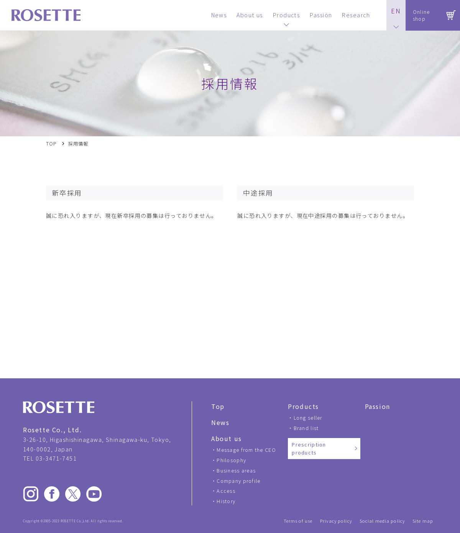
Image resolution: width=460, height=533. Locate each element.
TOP (51, 143)
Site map (422, 521)
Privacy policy (336, 521)
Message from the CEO (246, 449)
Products (303, 406)
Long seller (308, 417)
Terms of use (298, 521)
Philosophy (231, 460)
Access (226, 490)
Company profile (238, 480)
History (226, 501)
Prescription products (309, 448)
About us (226, 438)
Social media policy (382, 521)
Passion (377, 406)
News (220, 422)
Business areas (236, 470)
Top (218, 406)
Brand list (306, 428)
